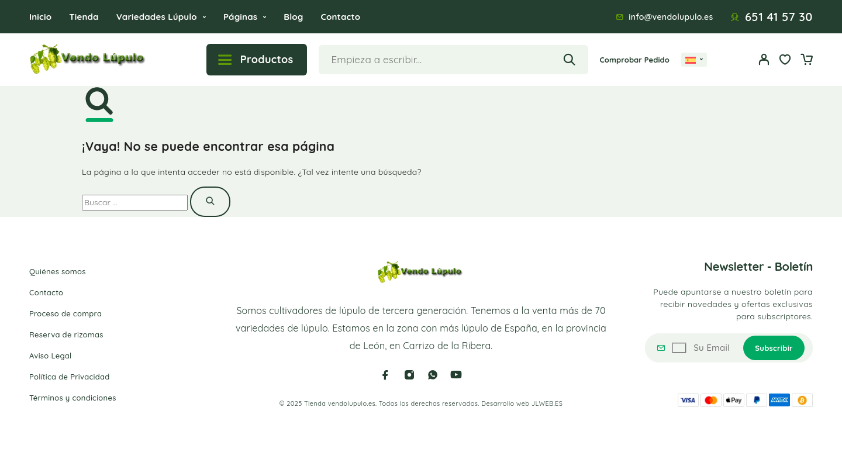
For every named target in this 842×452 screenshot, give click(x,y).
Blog (293, 16)
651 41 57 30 (779, 17)
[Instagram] (409, 375)
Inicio (40, 16)
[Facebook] (385, 375)
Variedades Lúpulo (156, 16)
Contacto (340, 16)
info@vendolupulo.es (671, 17)
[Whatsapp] (432, 375)
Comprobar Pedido (635, 59)
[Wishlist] (785, 60)
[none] (694, 60)
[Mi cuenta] (764, 59)
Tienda (83, 16)
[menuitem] (694, 60)
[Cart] (806, 60)
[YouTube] (456, 375)
